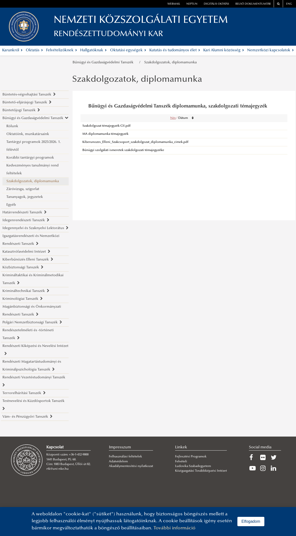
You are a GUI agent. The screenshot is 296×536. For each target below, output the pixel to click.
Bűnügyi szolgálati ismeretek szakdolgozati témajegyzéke (123, 150)
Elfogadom (251, 521)
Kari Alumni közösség (223, 50)
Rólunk (12, 126)
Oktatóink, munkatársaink (27, 134)
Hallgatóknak (93, 50)
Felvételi (181, 461)
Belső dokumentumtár (253, 4)
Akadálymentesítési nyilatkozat (131, 466)
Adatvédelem (118, 461)
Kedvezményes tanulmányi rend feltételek (32, 169)
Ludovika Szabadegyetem (193, 466)
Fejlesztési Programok (190, 456)
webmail (173, 4)
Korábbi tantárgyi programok (30, 158)
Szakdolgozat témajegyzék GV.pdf (106, 125)
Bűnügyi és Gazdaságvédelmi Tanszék (104, 62)
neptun (191, 4)
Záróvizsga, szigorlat (22, 189)
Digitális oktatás (216, 4)
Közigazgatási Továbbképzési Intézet (201, 470)
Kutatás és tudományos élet (174, 50)
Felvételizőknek (61, 50)
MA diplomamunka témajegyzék (105, 134)
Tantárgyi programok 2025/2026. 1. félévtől (33, 146)
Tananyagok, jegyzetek (24, 197)
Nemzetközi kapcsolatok (270, 50)
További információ (174, 528)
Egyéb (11, 205)
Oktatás (34, 50)
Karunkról (12, 50)
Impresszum (120, 447)
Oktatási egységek (128, 50)
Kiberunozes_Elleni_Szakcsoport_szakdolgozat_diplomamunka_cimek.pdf (135, 142)
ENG (289, 4)
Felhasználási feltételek (125, 456)
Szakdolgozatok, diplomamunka (170, 62)
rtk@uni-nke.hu (57, 468)
